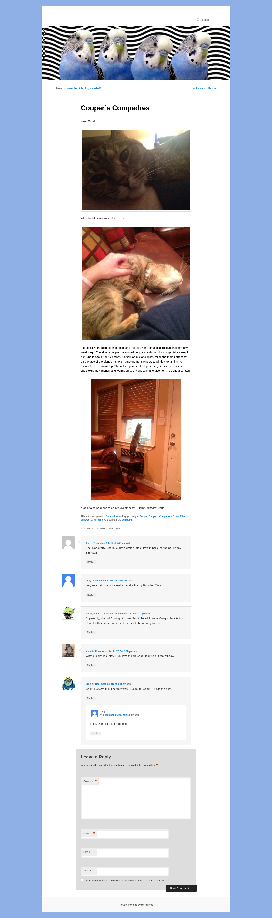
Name (89, 833)
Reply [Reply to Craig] (91, 698)
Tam (88, 543)
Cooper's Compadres (160, 516)
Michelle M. (96, 88)
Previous (199, 88)
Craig (176, 516)
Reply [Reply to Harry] (91, 595)
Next (212, 88)
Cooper (144, 516)
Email (89, 852)
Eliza (182, 516)
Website (87, 870)
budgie (134, 516)
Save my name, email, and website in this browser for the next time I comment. (125, 880)
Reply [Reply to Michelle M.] (91, 665)
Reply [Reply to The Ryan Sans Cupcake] (91, 632)
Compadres (112, 516)
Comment (90, 781)
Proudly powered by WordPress (136, 904)
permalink (127, 519)
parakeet (85, 519)
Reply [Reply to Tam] (91, 562)
